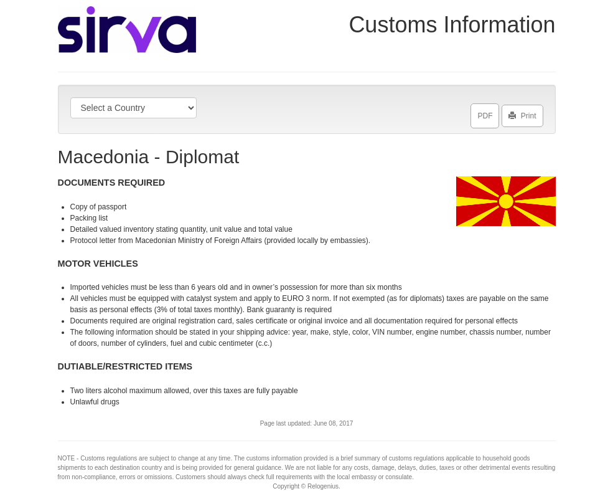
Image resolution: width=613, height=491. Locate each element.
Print (522, 113)
